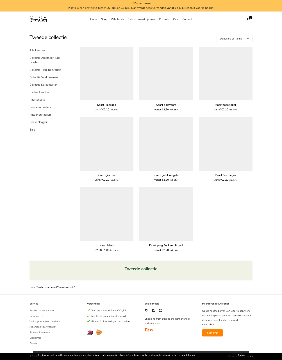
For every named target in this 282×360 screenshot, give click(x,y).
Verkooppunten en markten (44, 321)
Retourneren (36, 316)
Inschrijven (212, 333)
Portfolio (164, 19)
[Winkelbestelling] (235, 38)
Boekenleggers (39, 122)
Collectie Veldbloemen (43, 77)
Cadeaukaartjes (39, 92)
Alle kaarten (37, 50)
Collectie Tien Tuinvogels (45, 70)
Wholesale (117, 19)
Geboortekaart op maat (142, 19)
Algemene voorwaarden (42, 327)
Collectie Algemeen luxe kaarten (44, 60)
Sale (32, 130)
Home (93, 19)
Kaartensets (37, 100)
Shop (104, 19)
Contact (187, 19)
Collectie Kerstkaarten (43, 85)
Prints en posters (40, 107)
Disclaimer (35, 338)
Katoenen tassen (40, 115)
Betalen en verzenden (41, 310)
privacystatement (186, 355)
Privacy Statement (39, 332)
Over (176, 19)
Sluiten (241, 355)
